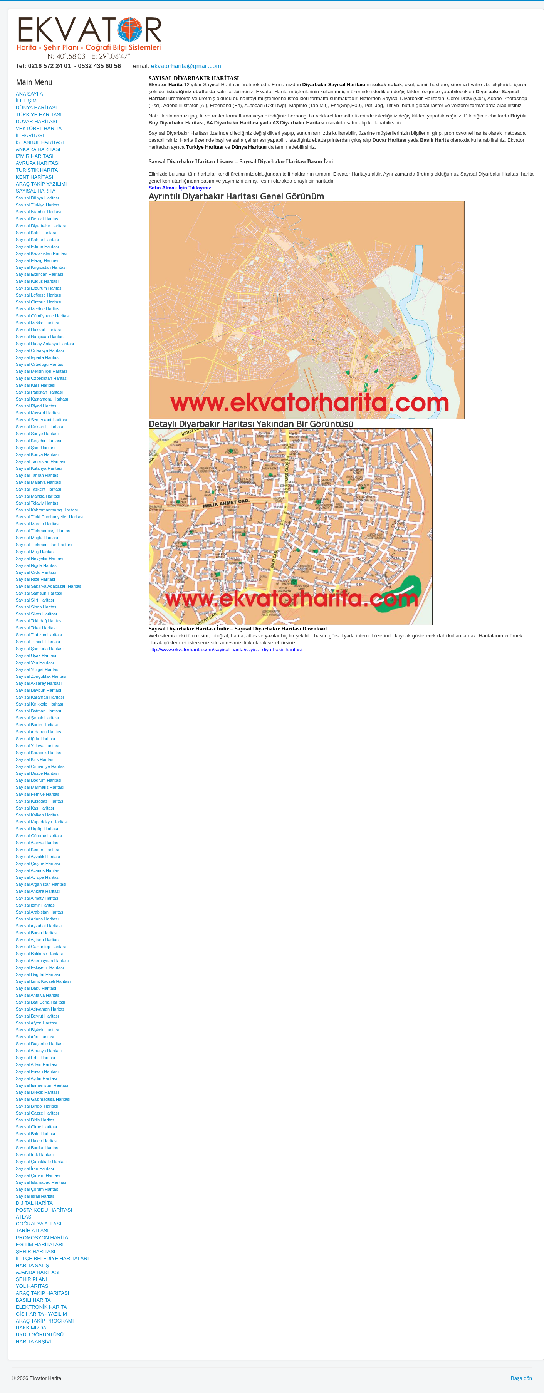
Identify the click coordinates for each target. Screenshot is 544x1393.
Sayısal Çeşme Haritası (38, 863)
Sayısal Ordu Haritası (36, 572)
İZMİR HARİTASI (35, 156)
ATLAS (23, 1217)
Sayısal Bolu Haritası (35, 1133)
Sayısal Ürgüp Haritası (37, 828)
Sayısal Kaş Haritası (35, 808)
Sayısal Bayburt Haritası (38, 690)
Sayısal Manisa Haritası (38, 496)
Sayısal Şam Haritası (35, 447)
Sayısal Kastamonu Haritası (42, 399)
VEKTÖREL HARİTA (39, 128)
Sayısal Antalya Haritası (38, 995)
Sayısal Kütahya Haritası (39, 468)
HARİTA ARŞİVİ (33, 1341)
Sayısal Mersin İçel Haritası (41, 371)
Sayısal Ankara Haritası (38, 891)
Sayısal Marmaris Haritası (40, 787)
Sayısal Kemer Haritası (37, 849)
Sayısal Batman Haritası (38, 711)
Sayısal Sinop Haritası (36, 607)
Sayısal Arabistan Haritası (40, 912)
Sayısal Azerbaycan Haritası (42, 960)
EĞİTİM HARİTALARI (40, 1244)
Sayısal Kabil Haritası (36, 232)
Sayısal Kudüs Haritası (37, 281)
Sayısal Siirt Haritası (35, 600)
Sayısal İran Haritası (35, 1168)
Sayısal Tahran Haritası (38, 475)
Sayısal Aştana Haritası (38, 939)
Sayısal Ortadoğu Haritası (40, 364)
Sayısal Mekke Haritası (37, 322)
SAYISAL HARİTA (35, 191)
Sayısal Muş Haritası (35, 551)
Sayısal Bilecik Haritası (37, 1092)
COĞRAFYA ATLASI (38, 1224)
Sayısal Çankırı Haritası (38, 1175)
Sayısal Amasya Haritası (39, 1050)
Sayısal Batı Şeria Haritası (40, 1002)
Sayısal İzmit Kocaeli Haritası (43, 981)
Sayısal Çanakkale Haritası (41, 1161)
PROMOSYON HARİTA (42, 1237)
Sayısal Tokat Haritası (36, 627)
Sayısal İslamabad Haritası (41, 1182)
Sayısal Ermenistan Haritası (42, 1085)
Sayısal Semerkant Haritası (41, 419)
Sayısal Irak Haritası (35, 1154)
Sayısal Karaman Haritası (40, 697)
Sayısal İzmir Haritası (36, 905)
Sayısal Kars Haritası (35, 385)
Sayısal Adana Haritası (37, 919)
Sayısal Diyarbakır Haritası (41, 225)
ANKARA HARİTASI (38, 149)
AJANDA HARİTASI (37, 1272)
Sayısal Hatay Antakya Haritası (45, 343)
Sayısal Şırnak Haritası (37, 718)
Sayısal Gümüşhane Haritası (43, 315)
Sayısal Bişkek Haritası (37, 1030)
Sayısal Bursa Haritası (37, 932)
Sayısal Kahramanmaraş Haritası (47, 510)
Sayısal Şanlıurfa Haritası (40, 648)
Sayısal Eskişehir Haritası (40, 967)
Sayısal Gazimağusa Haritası (43, 1099)
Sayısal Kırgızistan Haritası (41, 267)
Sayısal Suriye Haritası (37, 433)
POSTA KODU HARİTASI (44, 1210)
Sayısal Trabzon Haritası (39, 634)
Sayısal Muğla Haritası (37, 537)
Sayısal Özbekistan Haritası (42, 378)
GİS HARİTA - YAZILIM (41, 1314)
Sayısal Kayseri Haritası (38, 413)
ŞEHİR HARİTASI (35, 1251)
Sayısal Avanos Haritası (38, 870)
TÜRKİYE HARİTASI (39, 114)
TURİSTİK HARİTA (37, 170)
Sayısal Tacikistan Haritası (40, 461)
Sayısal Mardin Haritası (38, 523)
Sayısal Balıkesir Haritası (39, 953)
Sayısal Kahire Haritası (37, 239)
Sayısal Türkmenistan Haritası (44, 544)
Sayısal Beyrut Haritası (37, 1016)
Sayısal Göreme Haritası (39, 835)
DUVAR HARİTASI (36, 121)
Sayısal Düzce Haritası (37, 773)
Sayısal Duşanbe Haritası (40, 1043)
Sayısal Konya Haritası (37, 454)
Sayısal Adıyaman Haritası (40, 1009)
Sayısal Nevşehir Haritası (40, 558)
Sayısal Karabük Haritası (39, 752)
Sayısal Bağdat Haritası (38, 974)
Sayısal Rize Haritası (35, 579)
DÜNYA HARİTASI (36, 108)
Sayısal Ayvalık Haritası (38, 856)
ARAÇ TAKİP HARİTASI (42, 1293)
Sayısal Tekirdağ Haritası (39, 621)
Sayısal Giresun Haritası (39, 302)
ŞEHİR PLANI (31, 1279)
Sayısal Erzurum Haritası (39, 288)
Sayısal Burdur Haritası (37, 1147)
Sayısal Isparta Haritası (38, 357)
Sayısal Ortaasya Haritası (40, 350)
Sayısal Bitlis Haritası (35, 1120)
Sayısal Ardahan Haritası (39, 731)
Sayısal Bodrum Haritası (39, 780)
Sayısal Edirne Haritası (37, 246)
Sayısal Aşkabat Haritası (39, 926)
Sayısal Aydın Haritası (36, 1078)
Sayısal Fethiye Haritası (38, 794)
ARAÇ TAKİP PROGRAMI (45, 1321)
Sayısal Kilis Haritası (35, 759)
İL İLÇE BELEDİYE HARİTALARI (52, 1258)
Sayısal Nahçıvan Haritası (40, 336)
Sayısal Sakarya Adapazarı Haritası (49, 586)
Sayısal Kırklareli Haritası (39, 426)
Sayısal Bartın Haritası (37, 724)
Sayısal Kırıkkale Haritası (39, 704)
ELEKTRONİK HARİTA (41, 1307)
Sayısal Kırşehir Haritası (38, 440)
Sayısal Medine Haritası (38, 309)
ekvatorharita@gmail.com (186, 66)
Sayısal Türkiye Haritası (38, 205)
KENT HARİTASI (34, 177)
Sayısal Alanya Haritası (37, 842)
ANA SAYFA (29, 94)
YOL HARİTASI (33, 1286)
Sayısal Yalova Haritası (37, 745)
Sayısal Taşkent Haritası (38, 489)
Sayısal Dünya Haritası (37, 198)
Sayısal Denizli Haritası (37, 218)
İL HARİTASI (30, 135)
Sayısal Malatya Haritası (39, 482)
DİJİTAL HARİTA (34, 1203)
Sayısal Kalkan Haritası (38, 815)
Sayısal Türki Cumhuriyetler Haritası (50, 517)
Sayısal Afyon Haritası (36, 1023)
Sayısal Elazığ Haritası (37, 260)
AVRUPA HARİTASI (37, 163)
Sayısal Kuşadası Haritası (40, 801)
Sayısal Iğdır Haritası (35, 738)
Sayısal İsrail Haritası (35, 1196)
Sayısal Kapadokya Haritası (42, 822)
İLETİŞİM (26, 101)
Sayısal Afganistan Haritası (41, 884)
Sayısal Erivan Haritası (37, 1071)
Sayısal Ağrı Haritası (35, 1036)
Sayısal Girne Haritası (36, 1127)
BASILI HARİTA (33, 1300)
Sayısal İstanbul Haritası (39, 212)
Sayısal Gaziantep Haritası (41, 946)
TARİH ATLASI (32, 1231)
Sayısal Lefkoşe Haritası (39, 295)
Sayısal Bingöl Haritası (37, 1106)
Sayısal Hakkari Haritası (38, 329)
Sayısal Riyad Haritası (36, 406)
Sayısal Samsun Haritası (39, 593)
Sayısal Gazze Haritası (37, 1113)
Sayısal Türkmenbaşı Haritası (43, 530)
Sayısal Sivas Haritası (36, 614)
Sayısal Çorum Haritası (37, 1189)
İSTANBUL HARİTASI (40, 142)
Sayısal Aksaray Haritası (39, 683)
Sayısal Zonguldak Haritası (41, 676)
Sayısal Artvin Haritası (36, 1064)
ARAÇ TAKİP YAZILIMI (41, 184)
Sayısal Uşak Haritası (36, 655)
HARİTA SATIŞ (32, 1265)
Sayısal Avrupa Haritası (38, 877)
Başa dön (521, 1378)
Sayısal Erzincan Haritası (39, 274)
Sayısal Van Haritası (35, 662)
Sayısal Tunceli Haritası (38, 641)
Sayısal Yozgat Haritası (37, 669)
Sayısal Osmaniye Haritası (41, 766)
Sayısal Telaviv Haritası (38, 503)
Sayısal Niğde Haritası (37, 565)
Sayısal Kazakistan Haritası (41, 253)
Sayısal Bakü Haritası (36, 988)
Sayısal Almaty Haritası (37, 898)
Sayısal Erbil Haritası (35, 1057)
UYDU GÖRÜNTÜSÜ (40, 1335)
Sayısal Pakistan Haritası (39, 392)
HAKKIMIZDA (31, 1328)
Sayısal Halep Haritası (37, 1140)
